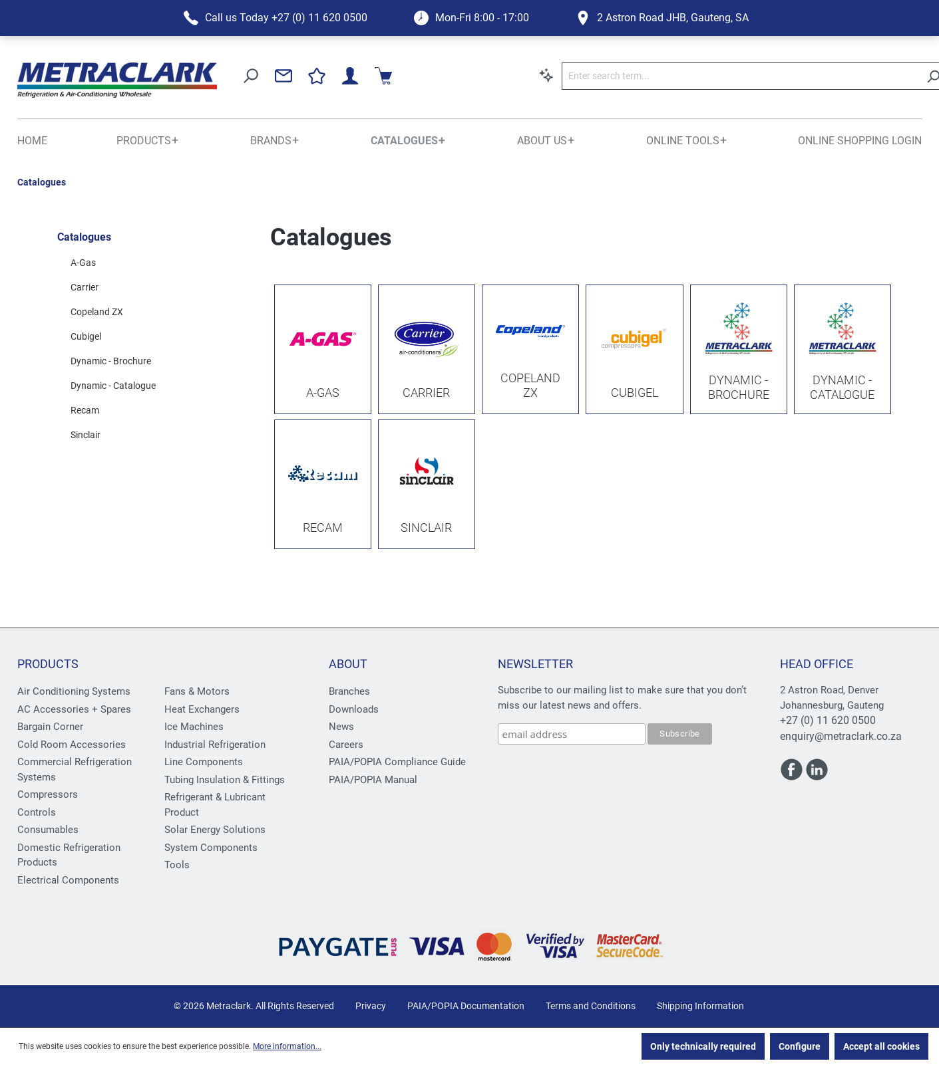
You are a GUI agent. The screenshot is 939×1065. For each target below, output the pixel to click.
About (348, 664)
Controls (36, 812)
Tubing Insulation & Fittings (224, 780)
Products (48, 664)
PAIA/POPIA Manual (373, 780)
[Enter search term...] (573, 76)
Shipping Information (700, 1006)
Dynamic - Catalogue (113, 385)
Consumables (48, 830)
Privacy (370, 1006)
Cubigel (86, 336)
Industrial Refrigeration (215, 745)
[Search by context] (380, 75)
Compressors (47, 794)
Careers (346, 745)
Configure (800, 1046)
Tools (177, 865)
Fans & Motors (197, 691)
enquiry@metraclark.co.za (841, 736)
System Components (211, 848)
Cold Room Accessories (71, 745)
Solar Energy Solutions (215, 830)
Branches (349, 691)
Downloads (354, 709)
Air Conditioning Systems (73, 691)
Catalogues (84, 237)
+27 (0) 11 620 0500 (828, 720)
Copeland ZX (97, 311)
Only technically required (703, 1046)
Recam (85, 410)
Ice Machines (194, 727)
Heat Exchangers (202, 709)
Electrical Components (68, 880)
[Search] (767, 76)
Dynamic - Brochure (111, 361)
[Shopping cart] (905, 75)
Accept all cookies (881, 1046)
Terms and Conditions (591, 1006)
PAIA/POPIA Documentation (465, 1006)
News (341, 727)
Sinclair (85, 434)
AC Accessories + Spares (74, 709)
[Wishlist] (839, 75)
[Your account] (872, 75)
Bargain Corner (50, 727)
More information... (287, 1046)
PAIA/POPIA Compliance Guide (397, 762)
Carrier (84, 287)
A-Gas (83, 262)
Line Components (203, 762)
